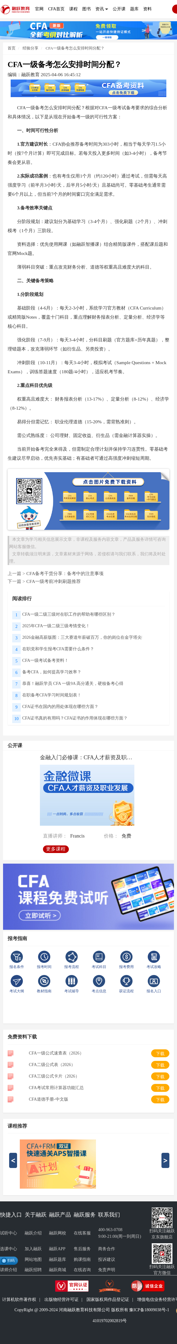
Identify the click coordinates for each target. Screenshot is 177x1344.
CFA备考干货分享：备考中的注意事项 (65, 573)
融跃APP (57, 1249)
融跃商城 (57, 1270)
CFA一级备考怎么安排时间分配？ (75, 48)
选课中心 (8, 1249)
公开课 (119, 9)
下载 (160, 1053)
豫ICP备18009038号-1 (149, 1310)
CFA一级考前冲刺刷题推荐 (53, 581)
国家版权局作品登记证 (108, 1299)
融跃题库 (57, 1259)
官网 (39, 9)
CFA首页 (56, 9)
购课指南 (82, 1259)
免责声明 (106, 1270)
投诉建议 (106, 1259)
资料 (147, 9)
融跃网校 (57, 1233)
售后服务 (82, 1249)
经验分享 (30, 48)
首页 (12, 48)
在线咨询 (82, 1270)
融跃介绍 (33, 1233)
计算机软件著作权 (19, 1299)
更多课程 (55, 848)
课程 (73, 9)
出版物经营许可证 (61, 1299)
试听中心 (8, 1233)
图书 (86, 9)
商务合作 (106, 1249)
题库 (134, 9)
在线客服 (82, 1233)
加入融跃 (33, 1249)
